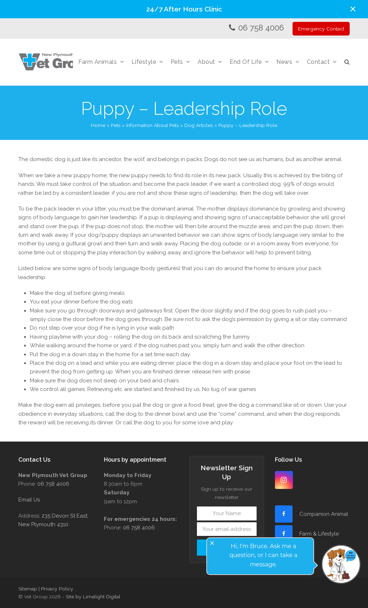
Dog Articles (198, 125)
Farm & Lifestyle (318, 534)
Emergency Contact (321, 29)
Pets (115, 125)
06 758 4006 (261, 27)
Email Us (29, 499)
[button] (353, 9)
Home (98, 125)
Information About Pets (152, 125)
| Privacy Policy (55, 588)
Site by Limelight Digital (93, 596)
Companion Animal (323, 514)
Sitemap (27, 588)
